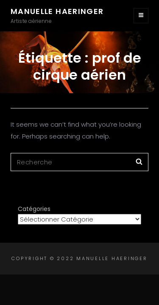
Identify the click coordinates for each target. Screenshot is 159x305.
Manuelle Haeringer (57, 11)
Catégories (34, 209)
